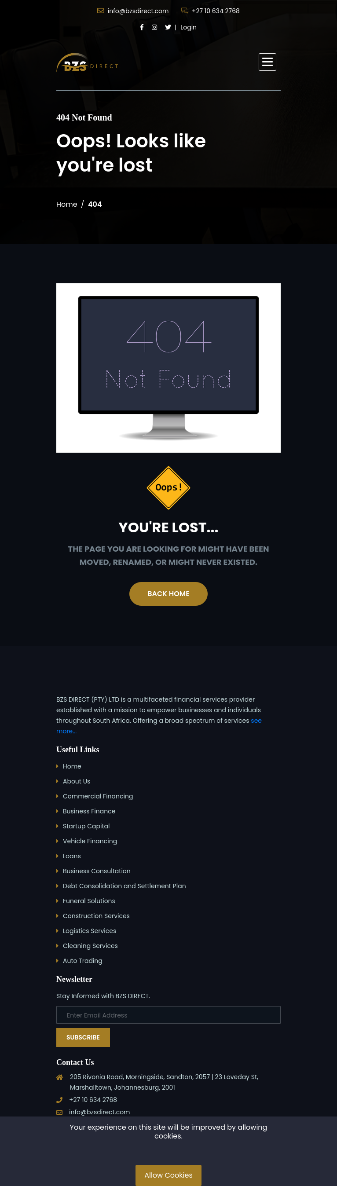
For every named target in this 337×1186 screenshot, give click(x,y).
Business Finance (89, 811)
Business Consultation (97, 871)
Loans (72, 856)
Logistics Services (89, 930)
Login (188, 27)
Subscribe (83, 1037)
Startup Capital (86, 826)
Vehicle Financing (90, 841)
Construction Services (96, 915)
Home (66, 204)
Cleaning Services (90, 945)
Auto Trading (83, 960)
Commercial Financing (98, 796)
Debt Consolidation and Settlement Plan (124, 886)
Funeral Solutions (89, 901)
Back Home (168, 594)
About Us (76, 781)
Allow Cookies (168, 1175)
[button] (267, 62)
